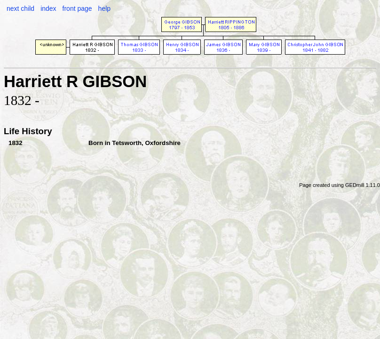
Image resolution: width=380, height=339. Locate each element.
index (48, 8)
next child (20, 8)
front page (77, 8)
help (104, 8)
